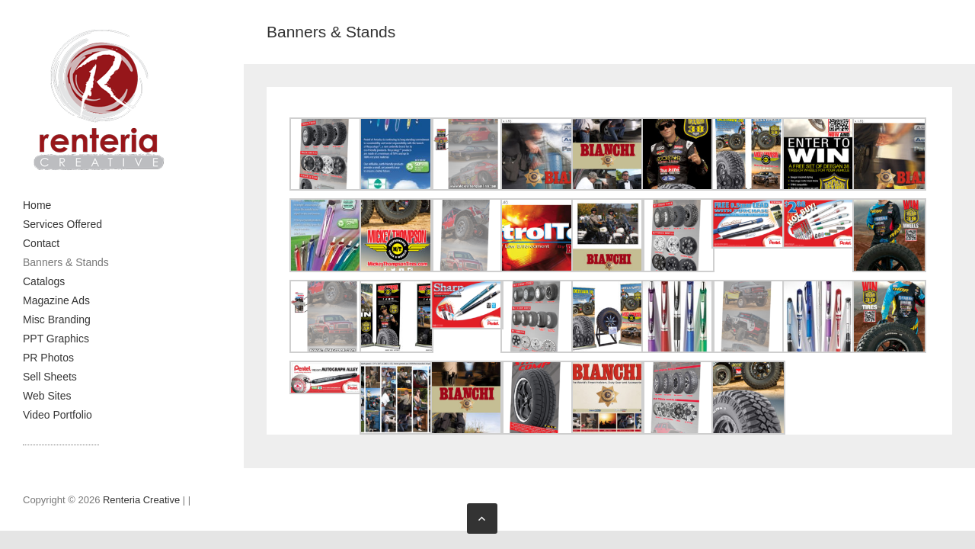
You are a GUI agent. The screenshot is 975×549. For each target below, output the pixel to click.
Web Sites (47, 396)
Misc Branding (57, 319)
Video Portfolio (57, 415)
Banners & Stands (66, 262)
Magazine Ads (56, 300)
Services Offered (62, 224)
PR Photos (48, 358)
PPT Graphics (56, 338)
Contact (41, 243)
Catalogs (44, 281)
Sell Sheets (50, 377)
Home (37, 205)
